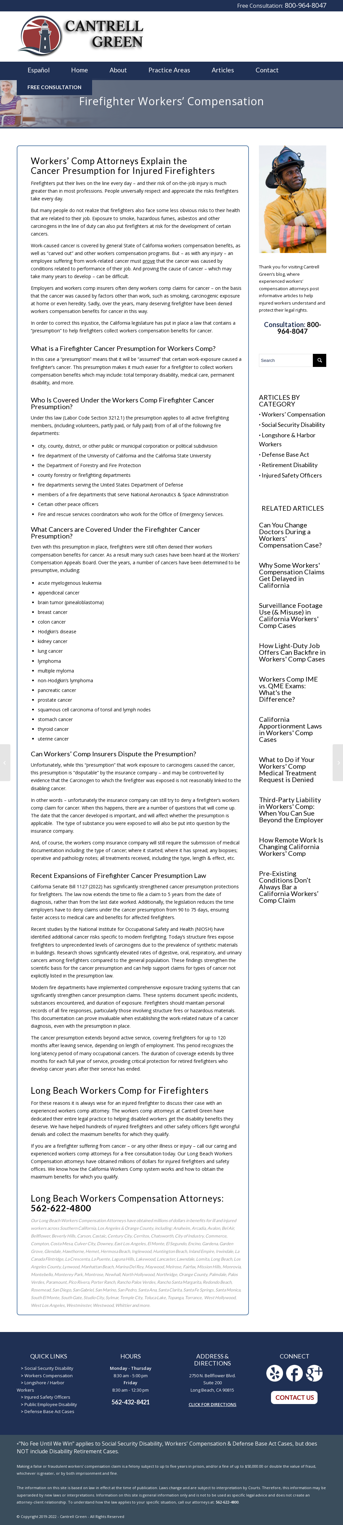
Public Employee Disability (50, 1404)
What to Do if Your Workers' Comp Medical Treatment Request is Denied (288, 769)
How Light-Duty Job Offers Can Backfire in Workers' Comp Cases (292, 652)
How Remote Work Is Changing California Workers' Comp (291, 846)
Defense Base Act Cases (49, 1411)
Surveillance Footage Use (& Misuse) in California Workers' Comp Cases (291, 615)
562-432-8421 (131, 1402)
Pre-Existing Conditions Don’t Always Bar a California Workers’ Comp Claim (289, 886)
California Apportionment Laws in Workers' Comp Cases (290, 729)
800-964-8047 (305, 5)
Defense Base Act (285, 454)
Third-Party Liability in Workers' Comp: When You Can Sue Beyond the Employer (291, 810)
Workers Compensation (48, 1376)
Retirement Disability (290, 464)
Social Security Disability (293, 424)
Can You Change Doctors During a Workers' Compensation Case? (290, 535)
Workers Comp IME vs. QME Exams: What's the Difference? (288, 689)
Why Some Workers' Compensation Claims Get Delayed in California (292, 575)
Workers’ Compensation (293, 414)
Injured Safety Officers (292, 475)
